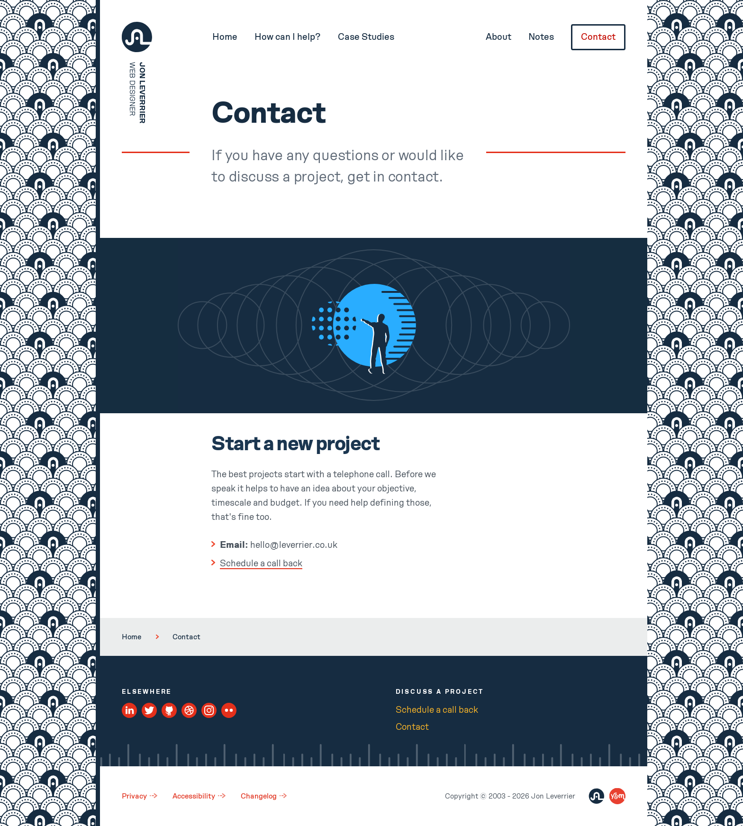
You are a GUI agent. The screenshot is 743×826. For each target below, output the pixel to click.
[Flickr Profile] (229, 710)
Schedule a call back (261, 563)
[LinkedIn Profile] (129, 710)
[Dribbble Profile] (189, 710)
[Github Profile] (169, 710)
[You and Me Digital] (617, 796)
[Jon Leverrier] (597, 796)
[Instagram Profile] (209, 710)
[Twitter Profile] (149, 710)
